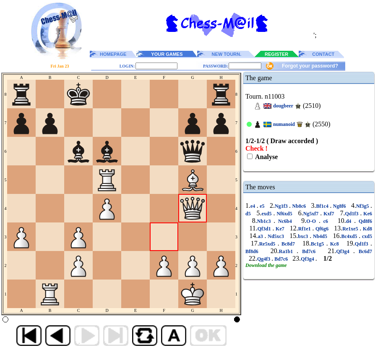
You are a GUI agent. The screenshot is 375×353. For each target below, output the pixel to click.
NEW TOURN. (227, 54)
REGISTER (276, 54)
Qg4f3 (264, 259)
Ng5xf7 (311, 214)
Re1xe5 (350, 229)
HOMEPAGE (113, 54)
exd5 (267, 214)
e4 (253, 206)
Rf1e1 (305, 229)
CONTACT (323, 54)
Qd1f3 (352, 214)
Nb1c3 (265, 221)
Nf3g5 (363, 206)
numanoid (284, 124)
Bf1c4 (323, 206)
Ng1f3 (282, 206)
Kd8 (366, 229)
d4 (350, 221)
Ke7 (280, 229)
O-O (312, 221)
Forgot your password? (310, 66)
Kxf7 (329, 214)
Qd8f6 (364, 221)
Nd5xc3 (275, 236)
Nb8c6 (299, 206)
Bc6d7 (363, 251)
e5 (262, 206)
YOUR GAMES (166, 54)
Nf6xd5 (284, 214)
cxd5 (366, 236)
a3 (261, 236)
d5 (249, 214)
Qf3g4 (344, 251)
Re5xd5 (268, 244)
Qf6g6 (322, 229)
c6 (325, 221)
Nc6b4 (284, 221)
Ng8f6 (339, 206)
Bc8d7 (288, 244)
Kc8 (334, 244)
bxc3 (304, 236)
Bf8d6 (253, 251)
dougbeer (283, 106)
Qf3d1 (265, 229)
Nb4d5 (320, 236)
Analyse (266, 156)
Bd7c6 (308, 251)
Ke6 (367, 214)
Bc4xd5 (350, 236)
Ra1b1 (288, 251)
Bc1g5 (318, 244)
